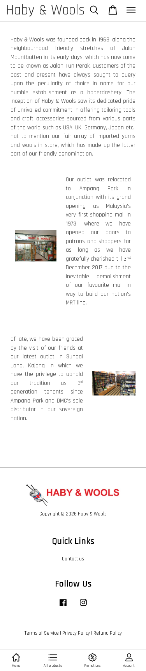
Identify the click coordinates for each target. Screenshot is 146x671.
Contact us (73, 559)
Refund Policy (107, 633)
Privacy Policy (76, 633)
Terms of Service (42, 633)
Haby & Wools (45, 10)
